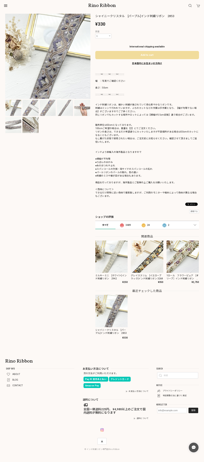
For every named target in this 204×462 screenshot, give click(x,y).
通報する (194, 211)
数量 (97, 31)
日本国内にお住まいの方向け (147, 63)
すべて (105, 225)
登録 (193, 410)
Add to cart (147, 55)
